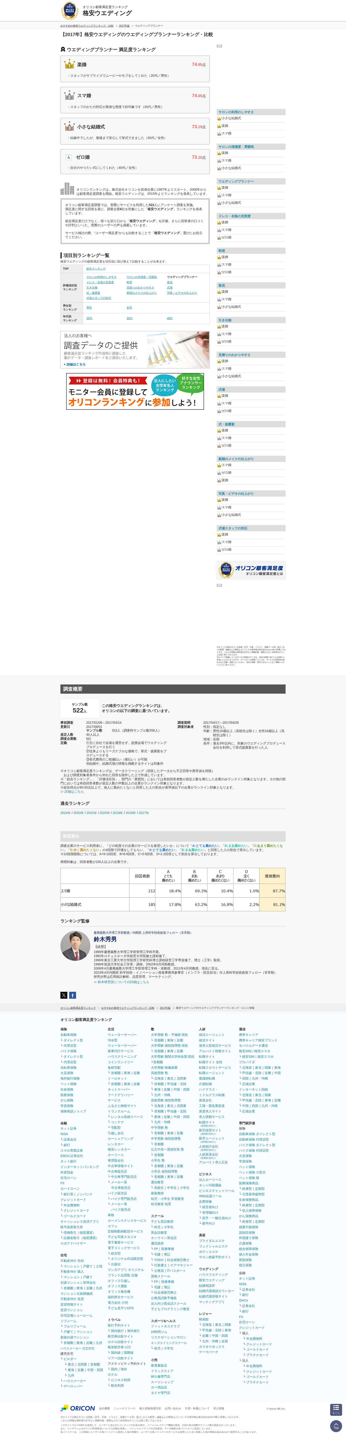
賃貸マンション (71, 1310)
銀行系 (68, 1194)
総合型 (116, 1253)
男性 (89, 307)
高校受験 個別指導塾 (166, 1100)
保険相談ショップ (73, 1111)
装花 (170, 282)
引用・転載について (197, 1408)
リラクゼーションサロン (168, 1337)
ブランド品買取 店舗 (123, 1275)
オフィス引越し (119, 1281)
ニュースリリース (124, 1408)
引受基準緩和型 (253, 1194)
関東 (228, 1324)
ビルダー (70, 1359)
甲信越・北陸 (176, 1084)
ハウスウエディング (213, 1274)
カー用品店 (159, 1387)
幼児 (157, 1227)
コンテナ (117, 1122)
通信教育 (157, 1182)
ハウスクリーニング (122, 1056)
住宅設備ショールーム (76, 1315)
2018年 (131, 813)
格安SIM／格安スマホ (254, 1051)
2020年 (104, 813)
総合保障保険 (248, 1249)
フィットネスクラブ (165, 1326)
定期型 (260, 1188)
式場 (170, 287)
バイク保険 (68, 1051)
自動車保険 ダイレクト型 (257, 1134)
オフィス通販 (117, 1286)
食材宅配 (114, 1067)
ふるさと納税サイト (122, 1106)
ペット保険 (68, 1084)
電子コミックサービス (124, 1248)
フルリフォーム (75, 1326)
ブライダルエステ (212, 1241)
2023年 (79, 813)
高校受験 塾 (159, 1073)
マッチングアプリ (212, 1302)
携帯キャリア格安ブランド (258, 1040)
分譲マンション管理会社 (78, 1282)
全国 (224, 1341)
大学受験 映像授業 (164, 1067)
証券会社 (70, 1139)
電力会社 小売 (118, 1302)
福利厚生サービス (120, 1297)
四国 (245, 1078)
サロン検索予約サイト (215, 1257)
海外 (124, 1369)
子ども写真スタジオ (122, 1237)
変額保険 (245, 1260)
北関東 (82, 1364)
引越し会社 (116, 1133)
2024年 (65, 813)
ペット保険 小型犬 (252, 1172)
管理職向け (210, 1212)
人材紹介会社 (208, 1148)
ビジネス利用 (120, 1380)
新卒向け (208, 1223)
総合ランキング (96, 268)
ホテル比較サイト (120, 1342)
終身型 (247, 1188)
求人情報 (218, 1408)
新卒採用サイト (210, 1131)
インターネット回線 (253, 1089)
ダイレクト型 (73, 1040)
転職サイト (207, 1056)
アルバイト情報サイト (215, 1051)
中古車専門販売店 (124, 1177)
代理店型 (70, 1045)
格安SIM (248, 1056)
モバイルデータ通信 (253, 1045)
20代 (89, 318)
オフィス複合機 (119, 1291)
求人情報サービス (212, 1117)
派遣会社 (205, 1100)
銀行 (67, 1145)
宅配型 (116, 1127)
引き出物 (91, 287)
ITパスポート (176, 1270)
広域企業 (248, 1084)
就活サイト (207, 1040)
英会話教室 (159, 1232)
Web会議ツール (210, 1196)
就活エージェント (212, 1035)
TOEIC (159, 1260)
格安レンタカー (119, 1149)
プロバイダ (247, 1062)
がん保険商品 (248, 1216)
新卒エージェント (212, 1139)
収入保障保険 (251, 1210)
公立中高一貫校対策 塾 (167, 1149)
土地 (99, 1266)
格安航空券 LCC (119, 1347)
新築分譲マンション (74, 1337)
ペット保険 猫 (249, 1178)
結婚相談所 (207, 1285)
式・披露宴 (93, 292)
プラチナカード (257, 1355)
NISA (64, 1134)
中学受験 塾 (159, 1127)
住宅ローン (68, 1178)
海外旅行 (133, 1331)
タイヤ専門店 (160, 1393)
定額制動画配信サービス (125, 1231)
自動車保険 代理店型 (254, 1139)
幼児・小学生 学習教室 (167, 1199)
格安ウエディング (212, 1280)
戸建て (88, 1266)
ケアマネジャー (181, 1265)
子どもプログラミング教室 (170, 1309)
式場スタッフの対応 (98, 298)
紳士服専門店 (160, 1376)
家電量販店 (159, 1365)
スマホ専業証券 (71, 1150)
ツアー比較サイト (120, 1358)
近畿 (89, 1288)
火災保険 (66, 1073)
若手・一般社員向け (216, 1218)
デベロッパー (73, 1386)
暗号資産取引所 (71, 1227)
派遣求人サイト (210, 1111)
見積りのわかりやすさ (140, 287)
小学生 (185, 1188)
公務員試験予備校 (164, 1298)
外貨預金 (66, 1172)
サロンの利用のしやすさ (101, 277)
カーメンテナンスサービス (127, 1220)
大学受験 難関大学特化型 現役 (173, 1056)
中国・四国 (95, 1370)
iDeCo (243, 1300)
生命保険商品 (248, 1199)
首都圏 (68, 1288)
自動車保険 (68, 1035)
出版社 (116, 1264)
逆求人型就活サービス (215, 1045)
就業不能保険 (248, 1227)
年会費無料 (72, 1205)
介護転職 (205, 1084)
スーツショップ (162, 1382)
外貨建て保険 (248, 1238)
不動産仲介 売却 (72, 1261)
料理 (129, 282)
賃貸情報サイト (71, 1304)
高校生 (159, 1188)
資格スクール (160, 1276)
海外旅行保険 (70, 1078)
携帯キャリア (248, 1035)
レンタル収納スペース (127, 1117)
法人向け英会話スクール (168, 1303)
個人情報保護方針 (150, 1408)
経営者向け (210, 1207)
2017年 (144, 813)
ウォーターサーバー (122, 1035)
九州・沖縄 (162, 1095)
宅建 (157, 1254)
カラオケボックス (212, 1346)
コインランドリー (120, 1062)
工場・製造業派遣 (212, 1106)
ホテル (112, 1374)
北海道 (159, 1078)
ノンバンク (85, 1194)
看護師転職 (207, 1078)
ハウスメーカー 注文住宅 (77, 1348)
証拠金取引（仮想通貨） (81, 1238)
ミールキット (117, 1078)
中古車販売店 (117, 1171)
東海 (80, 1288)
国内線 (116, 1352)
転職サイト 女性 (210, 1062)
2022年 (92, 813)
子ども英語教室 (162, 1221)
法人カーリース (210, 1180)
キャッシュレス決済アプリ (79, 1221)
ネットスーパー (119, 1089)
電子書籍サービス (120, 1242)
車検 (111, 1215)
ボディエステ (208, 1252)
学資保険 (66, 1106)
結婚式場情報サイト (213, 1296)
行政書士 (160, 1265)
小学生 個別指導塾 (164, 1171)
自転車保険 (68, 1067)
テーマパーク (208, 1352)
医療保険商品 (248, 1183)
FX (62, 1183)
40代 (170, 318)
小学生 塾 (158, 1160)
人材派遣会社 (208, 1156)
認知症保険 (247, 1232)
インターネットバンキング (79, 1167)
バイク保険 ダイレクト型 (257, 1145)
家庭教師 (157, 1193)
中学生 (172, 1188)
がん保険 (66, 1100)
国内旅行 (117, 1331)
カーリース (116, 1155)
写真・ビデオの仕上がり (182, 292)
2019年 (118, 813)
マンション (72, 1266)
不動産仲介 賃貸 (72, 1299)
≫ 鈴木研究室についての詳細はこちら (121, 982)
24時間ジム (159, 1332)
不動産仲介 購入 (72, 1271)
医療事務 (167, 1249)
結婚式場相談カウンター (216, 1291)
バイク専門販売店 (124, 1199)
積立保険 (245, 1265)
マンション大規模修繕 (76, 1293)
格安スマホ (266, 1056)
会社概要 (104, 1408)
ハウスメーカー (75, 1381)
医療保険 (66, 1095)
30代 (129, 318)
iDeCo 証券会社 (71, 1156)
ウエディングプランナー (236, 181)
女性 (129, 307)
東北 (71, 1364)
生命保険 (66, 1089)
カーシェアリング (120, 1138)
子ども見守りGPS (121, 1308)
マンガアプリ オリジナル (126, 1270)
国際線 (128, 1352)
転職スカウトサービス (215, 1067)
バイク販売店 (117, 1193)
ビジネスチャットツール (216, 1191)
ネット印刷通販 (210, 1185)
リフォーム (68, 1321)
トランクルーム (119, 1111)
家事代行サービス (120, 1051)
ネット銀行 (68, 1161)
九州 (99, 1288)
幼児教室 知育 (161, 1204)
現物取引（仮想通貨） (80, 1232)
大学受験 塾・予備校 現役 (169, 1035)
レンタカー (116, 1144)
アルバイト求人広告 (213, 1162)
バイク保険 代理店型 (254, 1150)
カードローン (70, 1188)
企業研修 (205, 1201)
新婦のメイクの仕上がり (142, 292)
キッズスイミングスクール (169, 1343)
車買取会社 (116, 1160)
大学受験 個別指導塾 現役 (169, 1045)
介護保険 (245, 1243)
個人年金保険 (248, 1254)
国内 (114, 1369)
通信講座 (157, 1243)
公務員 (159, 1270)
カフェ (112, 1226)
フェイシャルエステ (213, 1246)
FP (156, 1249)
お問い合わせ (173, 1408)
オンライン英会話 (164, 1238)
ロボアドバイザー (73, 1243)
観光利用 (117, 1385)
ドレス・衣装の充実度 (100, 282)
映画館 (204, 1319)
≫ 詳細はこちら (72, 791)
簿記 (167, 1254)
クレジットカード (73, 1199)
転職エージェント (212, 1073)
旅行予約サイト (119, 1325)
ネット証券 (68, 1128)
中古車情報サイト (120, 1166)
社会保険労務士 (178, 1260)
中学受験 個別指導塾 (166, 1138)
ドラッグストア (162, 1371)
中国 (277, 1073)
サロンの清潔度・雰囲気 (142, 277)
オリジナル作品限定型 (127, 1259)
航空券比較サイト (120, 1336)
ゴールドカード (75, 1216)
